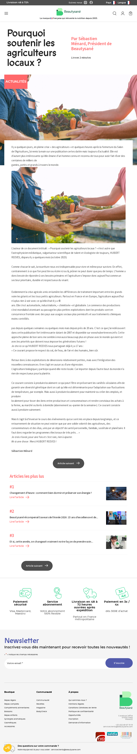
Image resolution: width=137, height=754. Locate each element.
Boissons (8, 711)
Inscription (73, 719)
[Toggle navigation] (6, 13)
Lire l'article (19, 497)
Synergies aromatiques (14, 719)
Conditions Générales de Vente (82, 708)
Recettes (40, 704)
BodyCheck (41, 711)
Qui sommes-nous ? (77, 700)
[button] (7, 748)
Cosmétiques (10, 723)
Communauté (42, 700)
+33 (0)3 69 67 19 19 (124, 725)
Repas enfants (10, 715)
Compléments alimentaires (16, 708)
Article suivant (69, 463)
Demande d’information (79, 723)
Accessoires (9, 726)
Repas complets (11, 704)
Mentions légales (76, 704)
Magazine (40, 708)
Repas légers (10, 700)
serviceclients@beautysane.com (118, 727)
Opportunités (74, 715)
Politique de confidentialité (80, 711)
